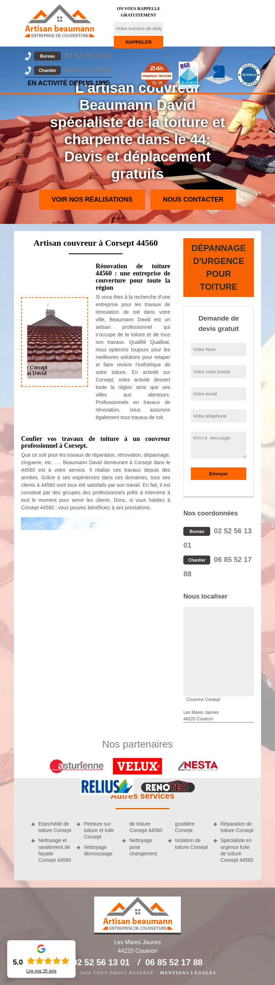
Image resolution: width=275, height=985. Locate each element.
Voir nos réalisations (92, 199)
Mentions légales (188, 972)
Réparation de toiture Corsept (237, 827)
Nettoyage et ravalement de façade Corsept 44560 (54, 850)
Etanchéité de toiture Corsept (54, 827)
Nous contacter (193, 199)
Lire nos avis (41, 971)
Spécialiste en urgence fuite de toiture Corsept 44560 (237, 850)
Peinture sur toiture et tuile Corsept (99, 830)
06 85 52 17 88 (73, 70)
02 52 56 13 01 (73, 55)
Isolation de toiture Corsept (191, 843)
